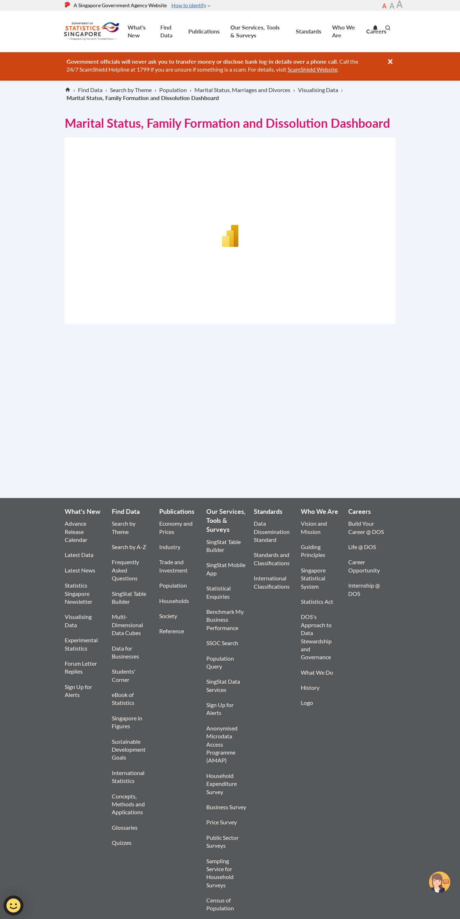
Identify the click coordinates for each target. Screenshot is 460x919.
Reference (171, 631)
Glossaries (125, 827)
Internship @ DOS (364, 589)
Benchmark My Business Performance (225, 619)
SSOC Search (222, 642)
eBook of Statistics (123, 698)
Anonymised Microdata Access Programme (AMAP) (222, 744)
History (310, 687)
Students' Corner (123, 675)
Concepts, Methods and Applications (128, 804)
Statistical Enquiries (218, 592)
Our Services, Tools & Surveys (255, 31)
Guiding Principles (313, 550)
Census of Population (220, 904)
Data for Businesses (125, 652)
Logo (307, 702)
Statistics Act (317, 601)
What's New (137, 31)
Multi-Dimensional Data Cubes (127, 624)
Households (174, 600)
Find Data (166, 31)
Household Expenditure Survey (221, 783)
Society (168, 615)
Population (173, 585)
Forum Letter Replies (81, 667)
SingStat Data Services (223, 685)
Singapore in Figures (127, 722)
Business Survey (226, 806)
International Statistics (128, 776)
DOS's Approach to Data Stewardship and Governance (316, 636)
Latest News (80, 570)
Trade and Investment (173, 565)
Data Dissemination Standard (272, 531)
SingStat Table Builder (129, 597)
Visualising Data (78, 620)
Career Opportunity (364, 565)
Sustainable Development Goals (129, 749)
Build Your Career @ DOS (366, 527)
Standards (308, 31)
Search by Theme (123, 527)
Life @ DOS (362, 546)
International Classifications (272, 582)
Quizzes (122, 842)
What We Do (317, 672)
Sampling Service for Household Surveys (220, 872)
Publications (204, 31)
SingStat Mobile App (225, 568)
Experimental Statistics (81, 644)
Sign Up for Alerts (78, 690)
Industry (169, 546)
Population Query (220, 662)
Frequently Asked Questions (125, 569)
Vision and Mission (314, 527)
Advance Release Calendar (76, 531)
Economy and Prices (176, 527)
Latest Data (79, 554)
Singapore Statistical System (313, 578)
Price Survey (221, 822)
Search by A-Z (129, 546)
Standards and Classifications (272, 558)
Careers (359, 511)
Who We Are (343, 31)
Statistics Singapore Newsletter (78, 593)
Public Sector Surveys (222, 841)
